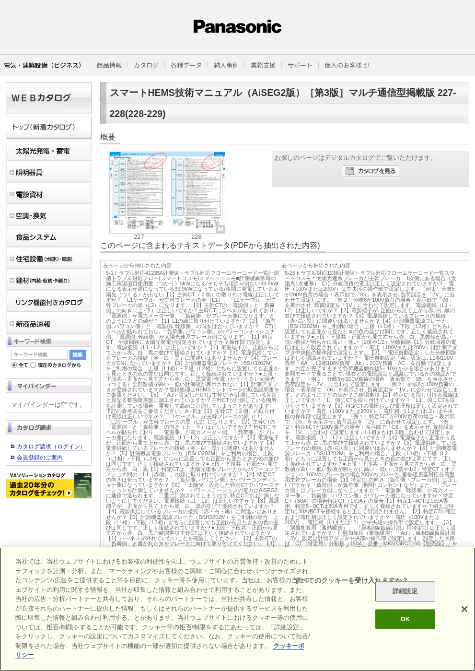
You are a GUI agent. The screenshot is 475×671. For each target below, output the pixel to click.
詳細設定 (405, 591)
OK (405, 619)
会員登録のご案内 (40, 457)
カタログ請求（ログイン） (51, 446)
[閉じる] (464, 609)
